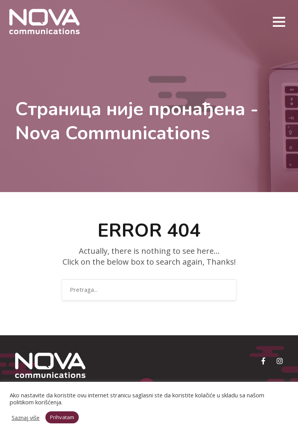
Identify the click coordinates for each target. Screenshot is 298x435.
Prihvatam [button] (62, 417)
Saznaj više (26, 417)
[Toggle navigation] (279, 22)
